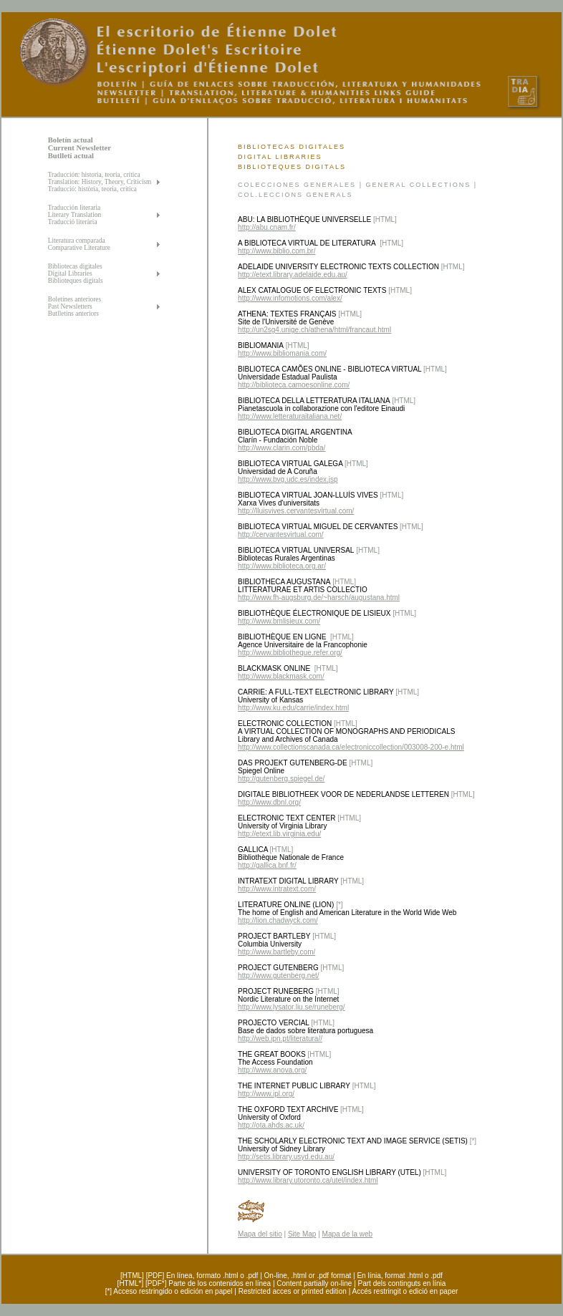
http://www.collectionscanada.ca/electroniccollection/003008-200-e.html (351, 747)
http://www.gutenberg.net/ (278, 975)
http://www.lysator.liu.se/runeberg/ (291, 1007)
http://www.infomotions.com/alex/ (290, 298)
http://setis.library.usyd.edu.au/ (286, 1157)
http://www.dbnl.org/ (269, 802)
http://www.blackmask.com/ (281, 676)
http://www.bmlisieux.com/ (279, 621)
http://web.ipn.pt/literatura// (280, 1038)
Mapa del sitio (260, 1234)
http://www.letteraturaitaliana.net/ (290, 416)
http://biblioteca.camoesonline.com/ (294, 385)
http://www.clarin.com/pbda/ (281, 448)
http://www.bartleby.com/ (276, 952)
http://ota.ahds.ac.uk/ (271, 1125)
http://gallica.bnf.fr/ (267, 865)
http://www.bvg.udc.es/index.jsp (288, 479)
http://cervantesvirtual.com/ (281, 534)
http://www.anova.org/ (272, 1070)
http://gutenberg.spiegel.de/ (281, 779)
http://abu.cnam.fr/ (267, 227)
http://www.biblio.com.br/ (276, 251)
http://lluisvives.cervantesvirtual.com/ (296, 511)
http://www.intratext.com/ (277, 889)
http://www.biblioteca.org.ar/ (282, 566)
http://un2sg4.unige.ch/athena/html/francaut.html (314, 330)
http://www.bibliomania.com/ (282, 353)
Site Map (302, 1234)
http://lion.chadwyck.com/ (278, 920)
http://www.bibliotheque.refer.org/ (290, 653)
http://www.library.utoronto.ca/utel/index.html (307, 1180)
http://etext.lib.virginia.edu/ (279, 834)
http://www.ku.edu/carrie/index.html (293, 708)
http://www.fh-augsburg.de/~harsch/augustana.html (319, 597)
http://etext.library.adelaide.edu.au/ (292, 275)
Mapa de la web (347, 1234)
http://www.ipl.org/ (266, 1094)
